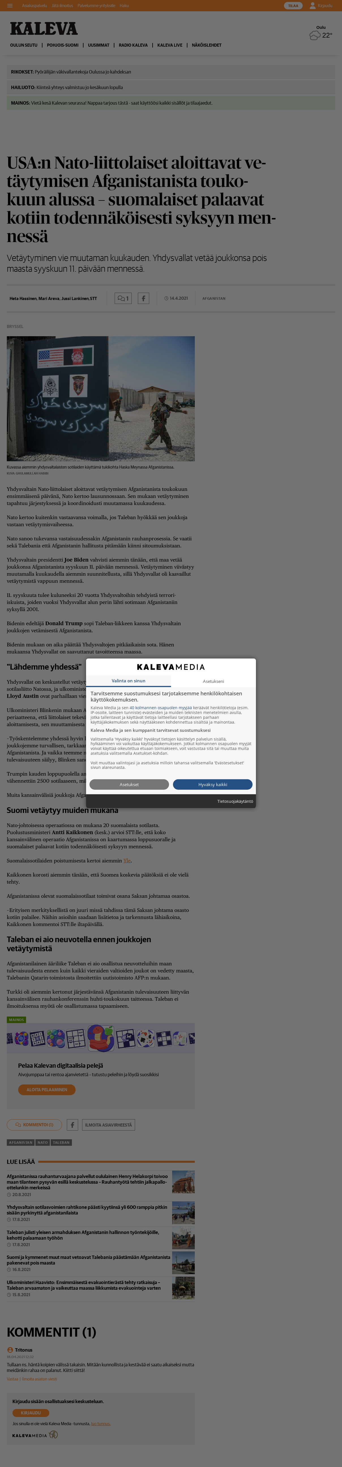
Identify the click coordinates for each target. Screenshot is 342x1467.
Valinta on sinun (129, 680)
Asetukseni (213, 681)
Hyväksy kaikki (212, 784)
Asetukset (129, 784)
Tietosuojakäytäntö (235, 801)
